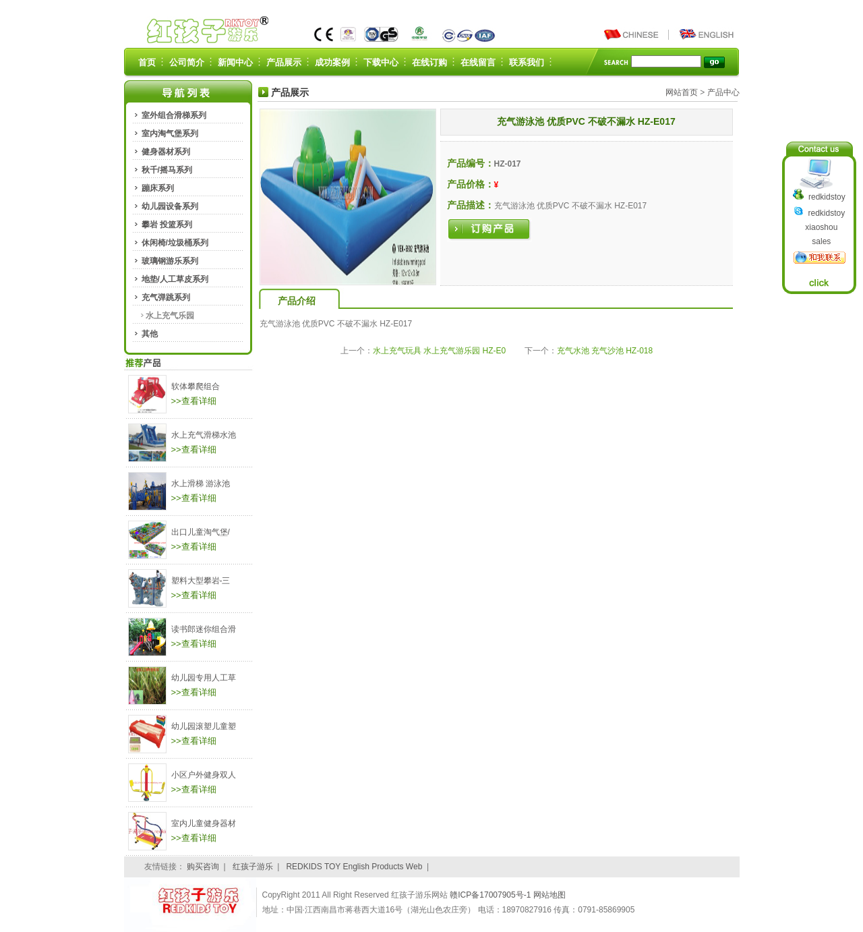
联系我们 (526, 62)
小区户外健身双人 (203, 775)
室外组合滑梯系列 (174, 115)
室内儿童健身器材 (203, 823)
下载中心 (380, 62)
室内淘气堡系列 (170, 133)
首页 (147, 62)
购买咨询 (203, 866)
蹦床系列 (158, 188)
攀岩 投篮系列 (167, 224)
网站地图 (549, 895)
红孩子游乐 (253, 866)
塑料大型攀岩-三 (201, 580)
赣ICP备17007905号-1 (491, 895)
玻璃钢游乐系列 (170, 261)
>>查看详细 (193, 401)
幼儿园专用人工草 (203, 677)
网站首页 (681, 92)
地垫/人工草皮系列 (175, 279)
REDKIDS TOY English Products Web (354, 866)
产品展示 (283, 62)
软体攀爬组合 (195, 386)
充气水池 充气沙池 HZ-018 (605, 350)
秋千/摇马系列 (167, 170)
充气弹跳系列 (166, 297)
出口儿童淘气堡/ (200, 532)
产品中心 (723, 92)
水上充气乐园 (170, 315)
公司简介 (186, 62)
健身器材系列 (166, 151)
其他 (150, 334)
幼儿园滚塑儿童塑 (203, 726)
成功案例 (332, 62)
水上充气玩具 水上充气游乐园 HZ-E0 (439, 350)
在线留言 (478, 62)
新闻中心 (235, 62)
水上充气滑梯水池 (203, 435)
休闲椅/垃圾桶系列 (175, 242)
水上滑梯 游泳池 (200, 483)
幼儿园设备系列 (170, 206)
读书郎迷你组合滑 (203, 629)
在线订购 (429, 62)
